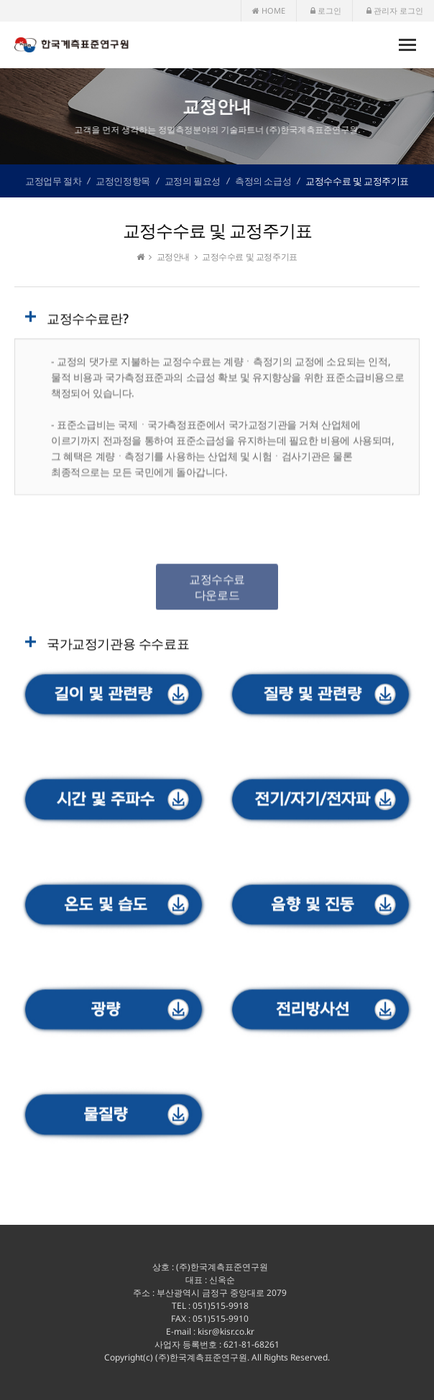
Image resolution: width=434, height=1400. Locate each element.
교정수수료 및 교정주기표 (357, 180)
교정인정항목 (123, 180)
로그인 (325, 10)
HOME (268, 10)
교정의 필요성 (193, 180)
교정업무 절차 (53, 180)
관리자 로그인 (394, 10)
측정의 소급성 (263, 180)
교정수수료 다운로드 (217, 590)
